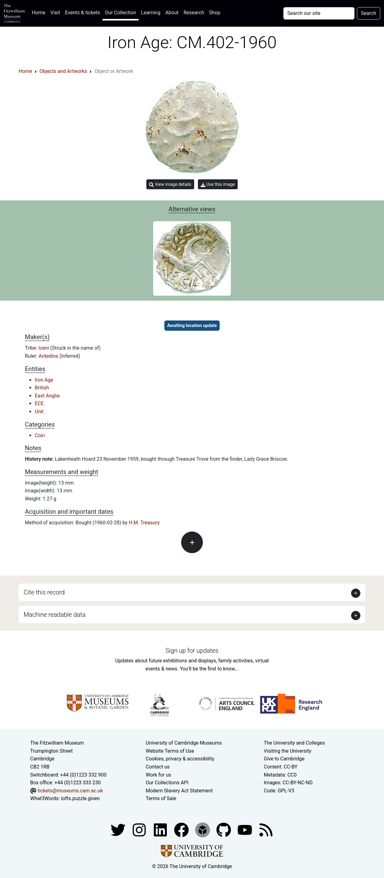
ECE (39, 403)
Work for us (158, 775)
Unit (39, 411)
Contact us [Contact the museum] (158, 767)
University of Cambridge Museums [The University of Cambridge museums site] (184, 743)
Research (194, 13)
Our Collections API (167, 783)
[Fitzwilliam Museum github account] (224, 829)
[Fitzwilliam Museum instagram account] (139, 829)
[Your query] (318, 13)
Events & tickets (82, 13)
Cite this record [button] (44, 592)
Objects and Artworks (63, 71)
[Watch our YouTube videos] (245, 829)
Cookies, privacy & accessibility (180, 759)
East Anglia (47, 396)
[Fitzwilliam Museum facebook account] (160, 829)
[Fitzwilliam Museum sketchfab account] (203, 829)
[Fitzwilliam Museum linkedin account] (182, 829)
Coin (40, 435)
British (42, 388)
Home (40, 12)
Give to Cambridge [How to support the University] (284, 759)
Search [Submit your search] (368, 13)
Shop (214, 13)
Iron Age (44, 380)
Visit (55, 13)
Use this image (218, 184)
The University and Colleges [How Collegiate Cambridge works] (294, 743)
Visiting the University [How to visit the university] (287, 751)
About (172, 13)
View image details (170, 184)
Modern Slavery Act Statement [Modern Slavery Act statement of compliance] (179, 791)
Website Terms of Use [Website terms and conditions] (170, 751)
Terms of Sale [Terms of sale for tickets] (161, 798)
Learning (150, 13)
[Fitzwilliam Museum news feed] (266, 829)
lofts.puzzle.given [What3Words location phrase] (80, 798)
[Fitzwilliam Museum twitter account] (118, 829)
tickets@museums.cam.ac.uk (70, 791)
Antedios (49, 356)
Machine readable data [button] (54, 614)
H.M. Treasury (144, 523)
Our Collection (120, 13)
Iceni (44, 348)
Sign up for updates (192, 650)
